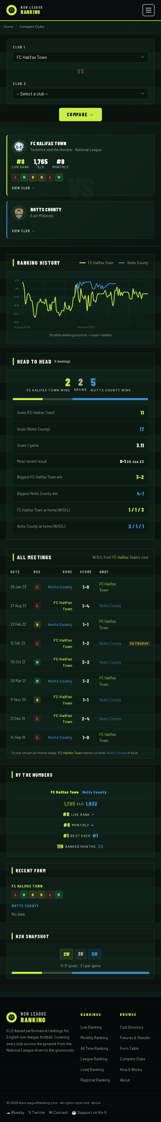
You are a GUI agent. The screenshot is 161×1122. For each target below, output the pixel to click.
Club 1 (19, 47)
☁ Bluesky (15, 1112)
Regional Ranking (95, 1079)
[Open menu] (148, 10)
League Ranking (93, 1058)
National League (88, 149)
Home (8, 26)
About (125, 1079)
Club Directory (131, 1027)
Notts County (60, 586)
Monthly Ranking (94, 1037)
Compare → (80, 114)
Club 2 (19, 83)
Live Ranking (91, 1027)
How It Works (131, 1069)
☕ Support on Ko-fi (89, 1112)
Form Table (129, 1048)
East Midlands (41, 215)
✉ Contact (58, 1112)
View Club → (24, 188)
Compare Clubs (132, 1058)
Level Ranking (92, 1069)
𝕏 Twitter (36, 1112)
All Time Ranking (94, 1048)
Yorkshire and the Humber (52, 149)
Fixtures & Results (135, 1037)
